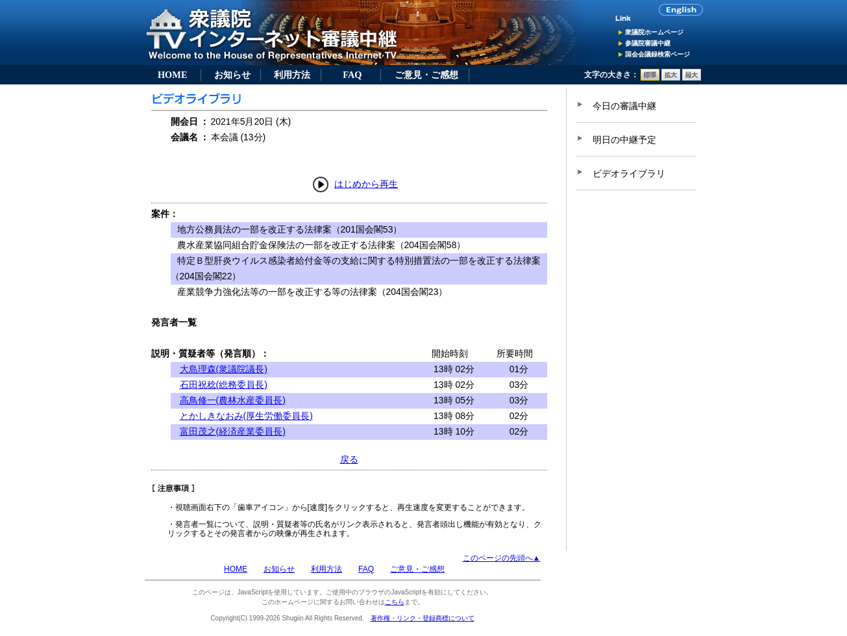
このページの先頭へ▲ (502, 558)
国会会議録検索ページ (657, 54)
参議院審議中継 (647, 43)
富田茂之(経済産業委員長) (233, 431)
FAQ (352, 75)
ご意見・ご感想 (426, 75)
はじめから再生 (366, 184)
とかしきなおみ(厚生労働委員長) (246, 416)
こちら (394, 601)
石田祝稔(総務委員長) (223, 384)
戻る (349, 459)
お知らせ (232, 75)
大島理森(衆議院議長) (223, 369)
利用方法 (292, 75)
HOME (173, 75)
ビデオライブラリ (629, 173)
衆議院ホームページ (654, 32)
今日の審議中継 (624, 106)
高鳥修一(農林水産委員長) (233, 400)
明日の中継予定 (624, 139)
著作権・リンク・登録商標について (422, 618)
